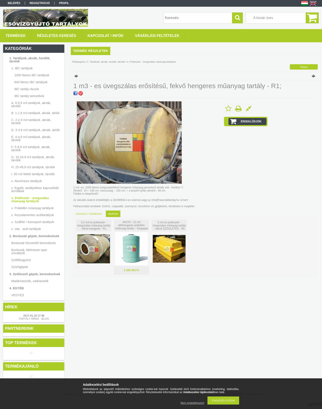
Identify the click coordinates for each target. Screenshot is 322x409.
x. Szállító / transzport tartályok (32, 222)
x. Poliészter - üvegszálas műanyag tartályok (30, 199)
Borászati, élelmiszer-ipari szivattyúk (29, 251)
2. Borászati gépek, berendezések (34, 236)
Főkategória (78, 61)
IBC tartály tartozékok (29, 96)
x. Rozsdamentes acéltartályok (32, 215)
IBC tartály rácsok (26, 89)
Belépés (14, 3)
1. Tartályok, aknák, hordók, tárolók (29, 59)
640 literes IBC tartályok (31, 82)
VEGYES (17, 295)
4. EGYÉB (16, 288)
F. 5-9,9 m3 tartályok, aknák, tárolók (31, 148)
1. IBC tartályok (22, 68)
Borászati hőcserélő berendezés (33, 243)
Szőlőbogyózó (21, 260)
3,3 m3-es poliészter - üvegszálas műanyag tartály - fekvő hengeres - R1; (93, 225)
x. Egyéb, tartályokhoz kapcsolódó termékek (35, 189)
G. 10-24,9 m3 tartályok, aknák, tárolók (33, 158)
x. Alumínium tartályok (26, 181)
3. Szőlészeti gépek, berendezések (34, 274)
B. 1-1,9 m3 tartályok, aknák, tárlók (35, 113)
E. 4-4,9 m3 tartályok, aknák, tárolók (31, 138)
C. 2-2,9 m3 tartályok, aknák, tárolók (31, 121)
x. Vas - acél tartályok (26, 229)
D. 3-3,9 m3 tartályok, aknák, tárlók (35, 130)
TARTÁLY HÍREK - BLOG (34, 318)
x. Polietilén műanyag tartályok (32, 208)
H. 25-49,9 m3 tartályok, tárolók (33, 167)
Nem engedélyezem (192, 403)
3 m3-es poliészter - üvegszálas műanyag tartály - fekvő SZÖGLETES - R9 (169, 225)
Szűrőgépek (19, 267)
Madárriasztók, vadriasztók (30, 281)
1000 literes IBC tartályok (31, 75)
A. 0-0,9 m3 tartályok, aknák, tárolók (31, 104)
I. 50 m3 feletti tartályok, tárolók (33, 174)
